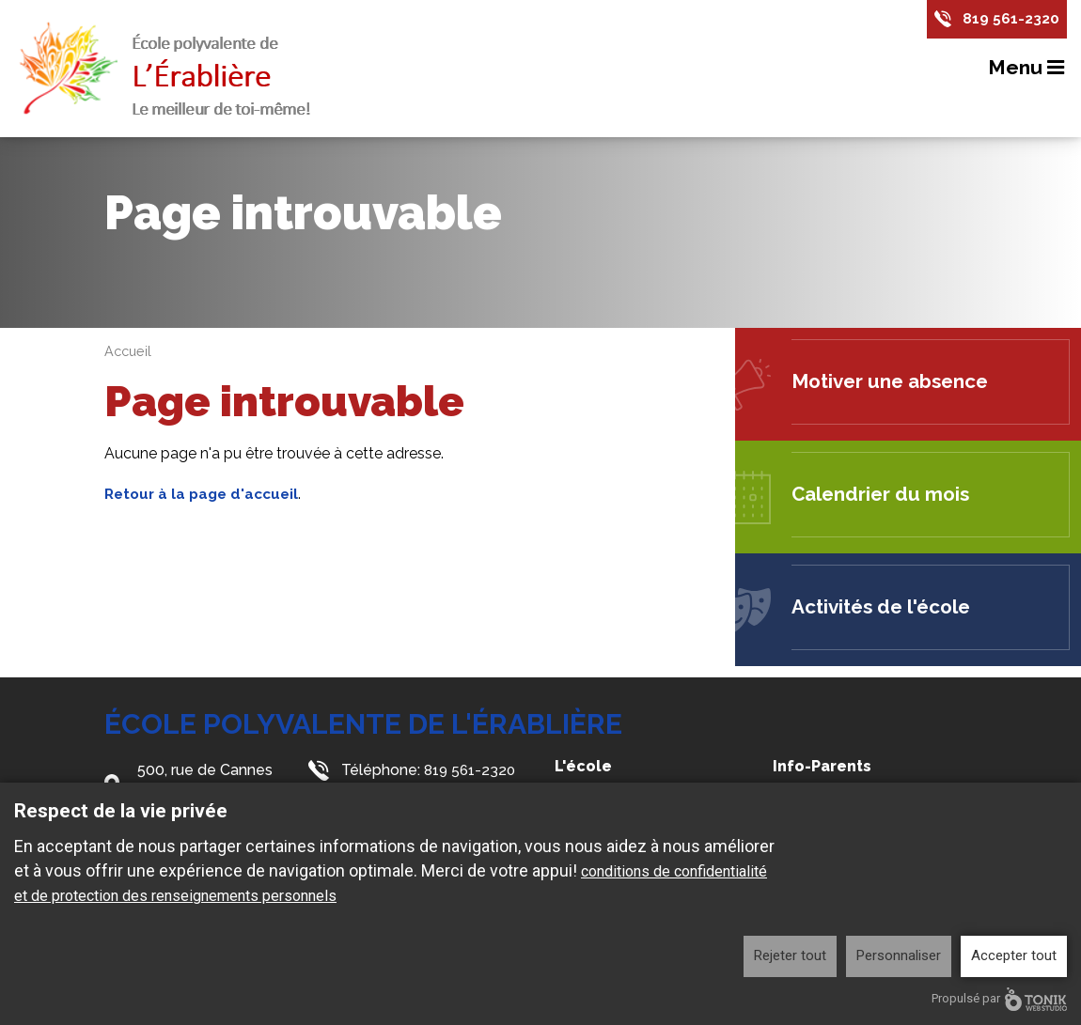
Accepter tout (1014, 955)
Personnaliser (898, 955)
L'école (583, 766)
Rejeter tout (790, 955)
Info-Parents (822, 766)
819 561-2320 (1011, 19)
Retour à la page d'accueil (205, 494)
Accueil (129, 351)
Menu (1027, 68)
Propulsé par (999, 999)
